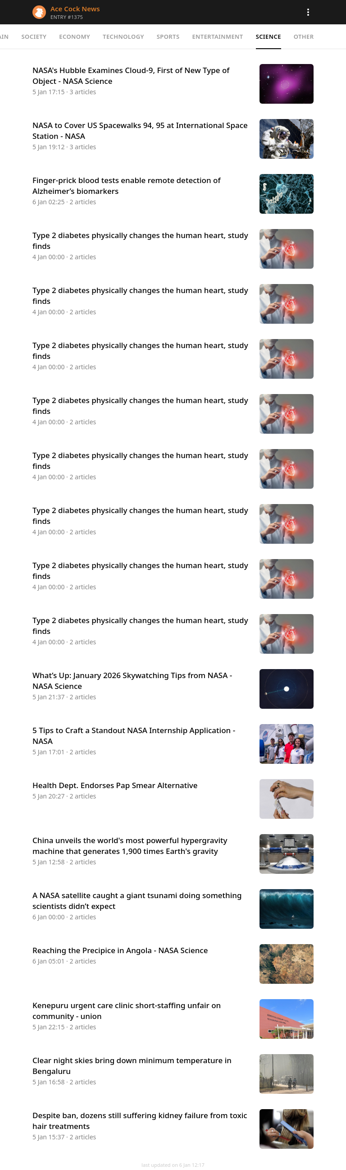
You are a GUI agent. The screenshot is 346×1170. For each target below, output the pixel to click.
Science (268, 36)
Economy (74, 36)
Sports (168, 36)
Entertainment (217, 36)
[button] (308, 12)
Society (34, 36)
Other (304, 36)
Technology (123, 36)
